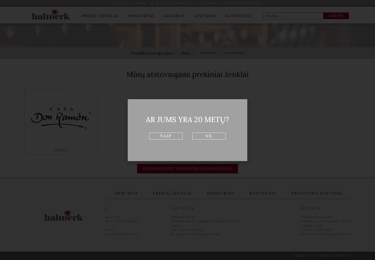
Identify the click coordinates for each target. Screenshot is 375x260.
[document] (187, 130)
